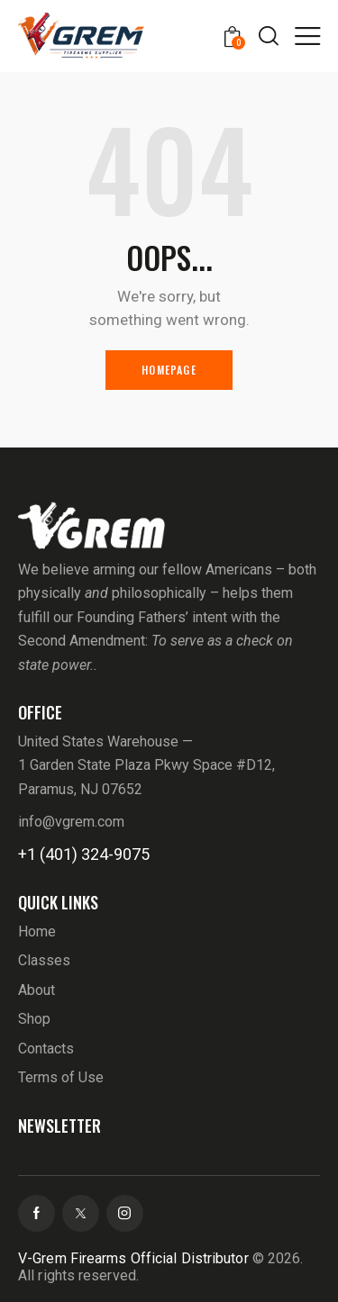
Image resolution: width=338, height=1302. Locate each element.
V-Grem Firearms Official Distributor (133, 1258)
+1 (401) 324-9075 (84, 854)
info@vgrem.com (71, 821)
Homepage (169, 369)
